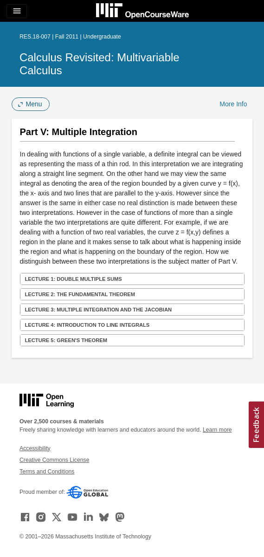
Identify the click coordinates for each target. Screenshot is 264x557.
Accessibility (35, 448)
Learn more (217, 430)
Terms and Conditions (46, 471)
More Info (233, 104)
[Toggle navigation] (16, 11)
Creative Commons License (54, 460)
